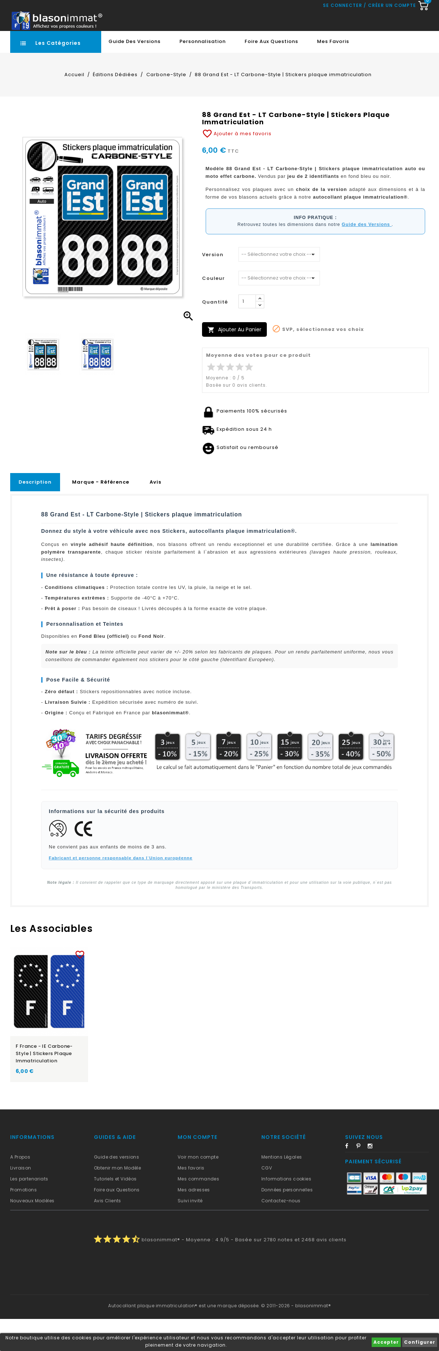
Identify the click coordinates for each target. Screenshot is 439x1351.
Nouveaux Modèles (32, 1233)
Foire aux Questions (271, 73)
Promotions (23, 1222)
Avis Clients (107, 1233)
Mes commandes (198, 1211)
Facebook (350, 1179)
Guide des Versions (134, 73)
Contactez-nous (281, 1233)
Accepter (386, 1342)
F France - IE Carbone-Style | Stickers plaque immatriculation (44, 1085)
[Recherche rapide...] (214, 42)
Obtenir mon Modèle (117, 1200)
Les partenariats (29, 1211)
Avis (155, 514)
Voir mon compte (198, 1189)
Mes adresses (194, 1222)
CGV (266, 1200)
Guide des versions (116, 1189)
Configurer (419, 1342)
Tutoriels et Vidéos (115, 1211)
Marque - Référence (100, 514)
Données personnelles (287, 1222)
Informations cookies (286, 1211)
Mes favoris (333, 73)
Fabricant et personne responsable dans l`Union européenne (121, 889)
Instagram (372, 1179)
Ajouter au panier (234, 362)
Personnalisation (202, 73)
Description (35, 514)
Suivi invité (190, 1233)
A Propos (20, 1189)
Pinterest (361, 1179)
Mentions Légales (281, 1189)
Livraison (20, 1200)
